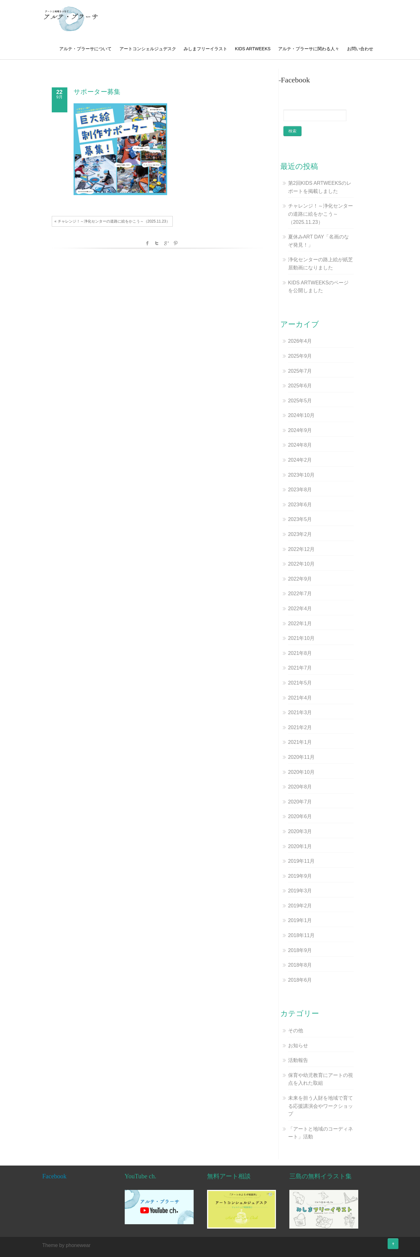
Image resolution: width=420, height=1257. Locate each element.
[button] (71, 18)
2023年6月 (300, 504)
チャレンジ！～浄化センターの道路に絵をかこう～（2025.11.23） (320, 213)
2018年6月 (300, 980)
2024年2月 (300, 460)
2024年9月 (300, 430)
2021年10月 (301, 638)
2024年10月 (301, 415)
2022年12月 (301, 549)
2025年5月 (300, 400)
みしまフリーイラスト (205, 48)
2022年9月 (300, 579)
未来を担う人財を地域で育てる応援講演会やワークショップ (320, 1106)
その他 (295, 1030)
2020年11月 (301, 757)
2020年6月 (300, 816)
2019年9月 (300, 876)
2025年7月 (300, 371)
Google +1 (166, 243)
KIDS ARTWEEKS (252, 48)
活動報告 (298, 1060)
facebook (147, 243)
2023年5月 (300, 519)
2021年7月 (300, 667)
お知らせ (298, 1045)
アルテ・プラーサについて (85, 48)
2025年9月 (300, 356)
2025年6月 (300, 385)
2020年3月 (300, 831)
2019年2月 (300, 905)
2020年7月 (300, 801)
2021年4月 (300, 697)
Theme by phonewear (66, 1245)
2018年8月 (300, 965)
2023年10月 (301, 475)
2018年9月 (300, 950)
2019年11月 (301, 861)
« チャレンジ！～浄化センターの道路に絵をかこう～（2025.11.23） (112, 221)
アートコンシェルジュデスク (147, 48)
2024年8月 (300, 445)
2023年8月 (300, 489)
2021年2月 (300, 727)
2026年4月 (300, 341)
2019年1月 (300, 920)
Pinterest (175, 243)
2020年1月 (300, 846)
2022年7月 (300, 593)
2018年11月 (301, 935)
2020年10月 (301, 772)
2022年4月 (300, 608)
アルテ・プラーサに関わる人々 (308, 48)
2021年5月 (300, 682)
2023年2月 (300, 534)
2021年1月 (300, 742)
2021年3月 (300, 712)
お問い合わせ (360, 48)
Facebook (54, 1176)
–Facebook (293, 80)
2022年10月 (301, 564)
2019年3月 (300, 890)
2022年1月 (300, 623)
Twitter (157, 243)
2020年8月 (300, 786)
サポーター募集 (97, 92)
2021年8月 (300, 653)
